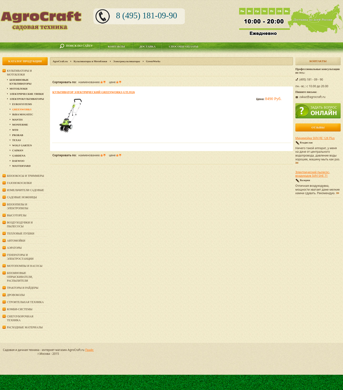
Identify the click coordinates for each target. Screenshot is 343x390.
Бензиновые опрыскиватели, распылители (20, 276)
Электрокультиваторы (126, 61)
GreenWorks (21, 109)
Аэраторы (14, 247)
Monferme (20, 124)
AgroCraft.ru (60, 61)
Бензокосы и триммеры (25, 175)
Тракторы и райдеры (22, 287)
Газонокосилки (19, 183)
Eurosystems (22, 104)
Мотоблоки (18, 88)
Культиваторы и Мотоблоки (90, 61)
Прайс (89, 350)
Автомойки (16, 240)
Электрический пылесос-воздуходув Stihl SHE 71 (312, 174)
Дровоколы (16, 295)
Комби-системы (19, 309)
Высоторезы (16, 215)
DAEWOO (18, 160)
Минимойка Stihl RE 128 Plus (315, 138)
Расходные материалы (25, 327)
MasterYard (21, 165)
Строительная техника (25, 302)
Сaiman (17, 150)
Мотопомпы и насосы (24, 266)
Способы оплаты (183, 46)
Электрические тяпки (27, 93)
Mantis (17, 119)
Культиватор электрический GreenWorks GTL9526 (93, 92)
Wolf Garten (22, 145)
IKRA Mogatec (22, 114)
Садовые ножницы (22, 197)
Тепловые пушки (20, 233)
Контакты (116, 46)
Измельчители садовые (25, 190)
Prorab (17, 135)
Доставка (147, 46)
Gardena (18, 155)
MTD (15, 129)
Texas (16, 140)
